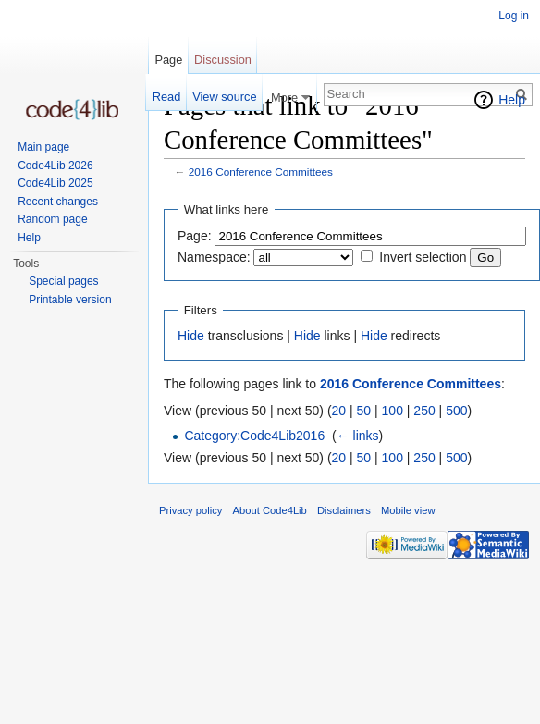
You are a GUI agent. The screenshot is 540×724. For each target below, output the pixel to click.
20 (339, 410)
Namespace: (214, 257)
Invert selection (422, 257)
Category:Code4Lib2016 (254, 435)
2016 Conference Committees (261, 172)
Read (167, 97)
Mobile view (408, 510)
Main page (43, 147)
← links (358, 435)
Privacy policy (190, 510)
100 (392, 410)
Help (511, 99)
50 (364, 410)
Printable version (70, 299)
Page (168, 60)
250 (424, 410)
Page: (195, 235)
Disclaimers (344, 510)
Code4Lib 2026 (55, 165)
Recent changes (58, 201)
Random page (52, 219)
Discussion (223, 60)
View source (224, 97)
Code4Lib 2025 (55, 183)
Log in (513, 15)
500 (456, 410)
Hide (191, 335)
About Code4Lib (270, 510)
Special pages (63, 281)
